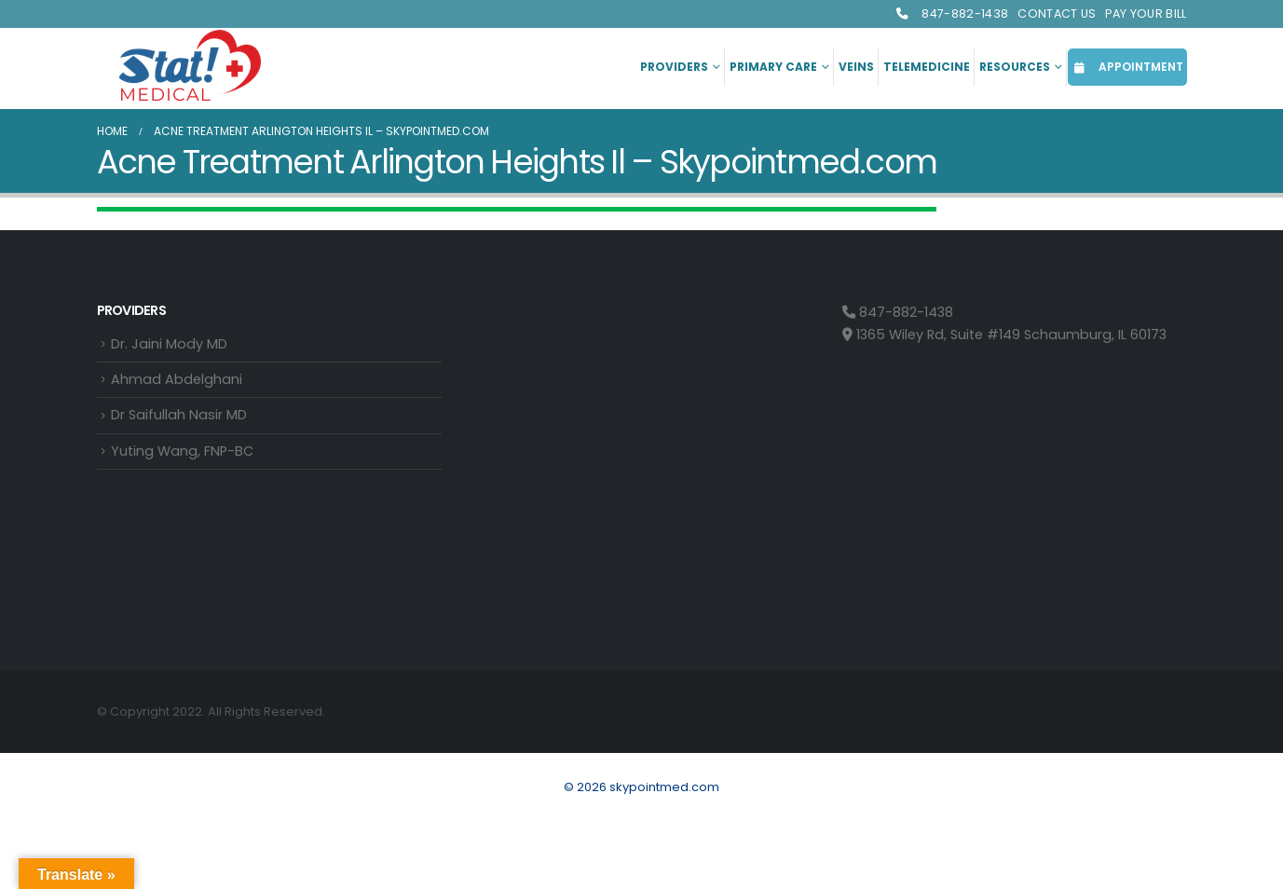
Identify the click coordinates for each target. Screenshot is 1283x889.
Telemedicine (926, 67)
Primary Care (773, 67)
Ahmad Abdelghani (176, 379)
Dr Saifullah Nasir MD (179, 414)
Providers (674, 67)
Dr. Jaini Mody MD (169, 344)
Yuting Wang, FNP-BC (182, 451)
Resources (1014, 67)
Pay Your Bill (1145, 13)
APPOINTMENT (1127, 67)
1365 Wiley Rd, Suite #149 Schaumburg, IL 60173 (1004, 334)
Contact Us (1056, 13)
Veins (856, 67)
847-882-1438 (951, 13)
